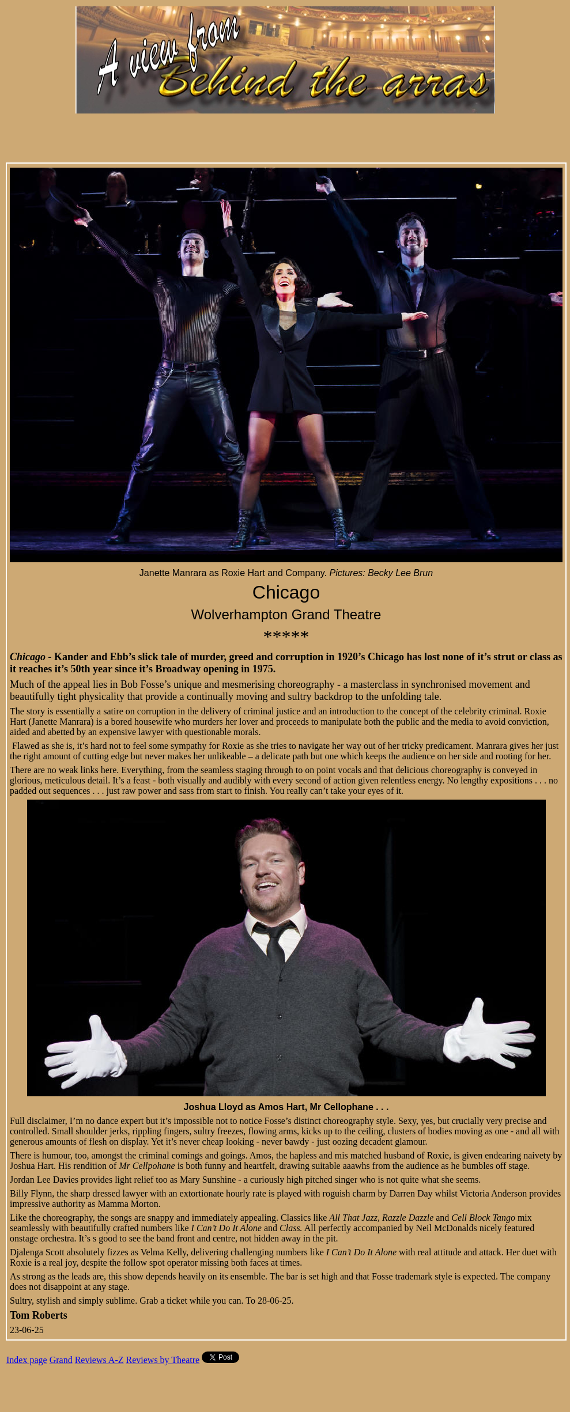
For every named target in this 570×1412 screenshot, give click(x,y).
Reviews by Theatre (163, 1360)
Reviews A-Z (99, 1360)
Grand (61, 1360)
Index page (26, 1360)
